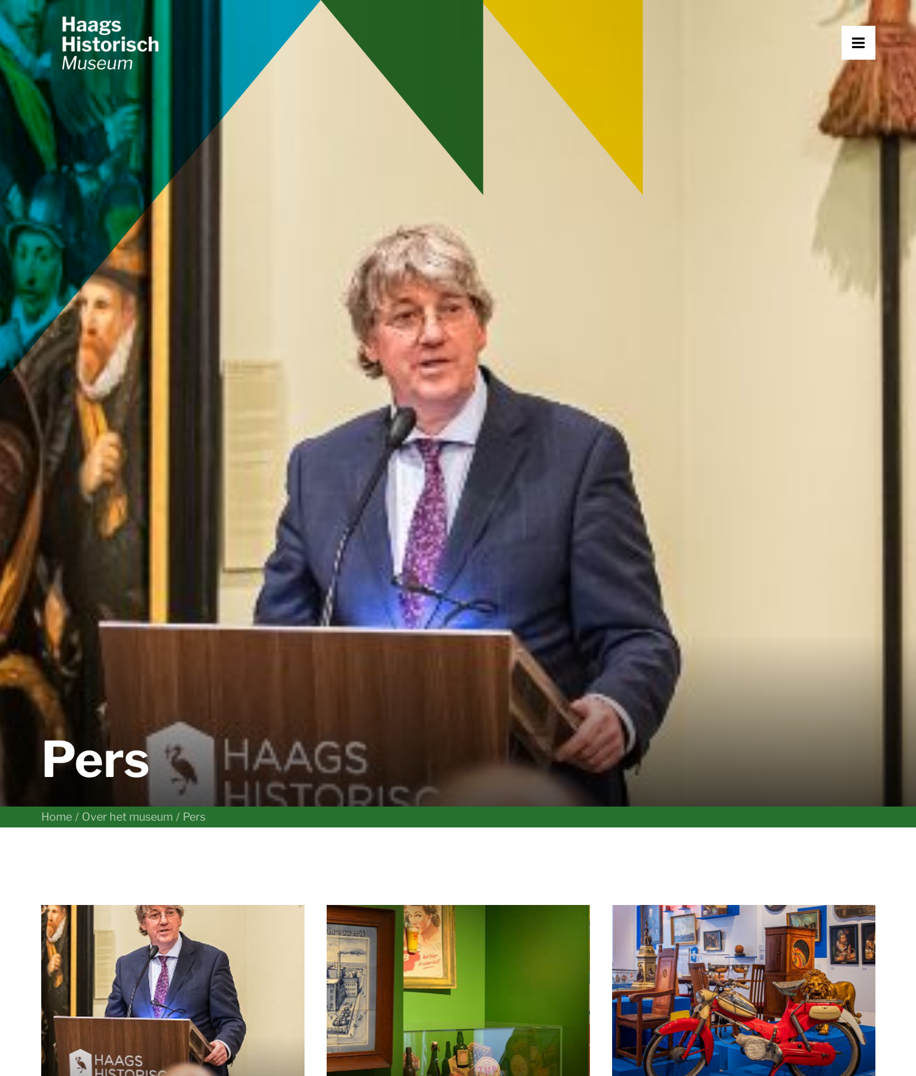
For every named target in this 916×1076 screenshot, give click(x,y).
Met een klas (284, 858)
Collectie (486, 858)
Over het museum (127, 342)
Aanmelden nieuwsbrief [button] (558, 948)
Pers (686, 897)
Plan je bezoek (289, 839)
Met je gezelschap (298, 878)
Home (56, 342)
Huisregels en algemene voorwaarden (324, 1044)
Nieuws (482, 878)
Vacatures (701, 878)
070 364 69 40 (81, 936)
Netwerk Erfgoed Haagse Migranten (768, 858)
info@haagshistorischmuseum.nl (125, 917)
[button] (875, 72)
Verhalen (487, 839)
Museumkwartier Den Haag (321, 897)
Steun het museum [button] (334, 948)
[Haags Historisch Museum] (143, 72)
